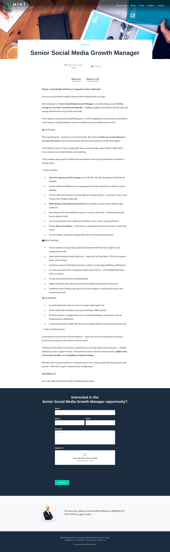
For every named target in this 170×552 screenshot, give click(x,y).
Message (58, 429)
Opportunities (121, 5)
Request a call (93, 79)
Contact (160, 5)
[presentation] (73, 471)
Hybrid (75, 65)
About (133, 5)
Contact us (101, 540)
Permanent (97, 66)
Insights (151, 5)
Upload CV (59, 448)
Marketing (85, 44)
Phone (58, 419)
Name (57, 408)
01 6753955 (80, 540)
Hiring (141, 5)
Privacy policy (91, 540)
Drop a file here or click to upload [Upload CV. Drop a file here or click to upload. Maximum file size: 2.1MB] (85, 458)
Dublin (69, 65)
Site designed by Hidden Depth (85, 544)
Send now (62, 483)
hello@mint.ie (70, 540)
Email (88, 419)
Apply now (76, 79)
